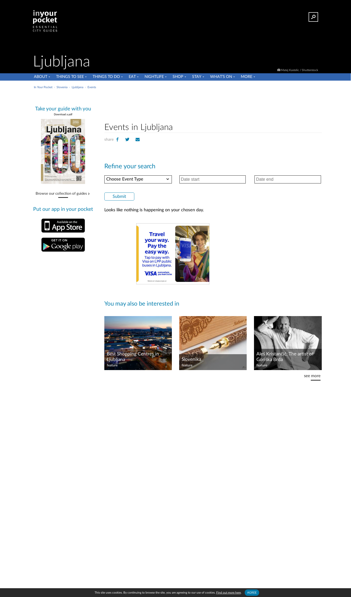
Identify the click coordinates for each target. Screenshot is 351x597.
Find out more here (228, 592)
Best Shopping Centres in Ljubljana (133, 357)
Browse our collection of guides (61, 193)
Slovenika (191, 359)
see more (312, 376)
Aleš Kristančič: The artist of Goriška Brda (285, 357)
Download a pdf (63, 114)
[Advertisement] (213, 105)
